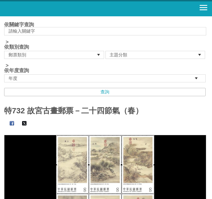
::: (6, 18)
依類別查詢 (16, 46)
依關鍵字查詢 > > (106, 52)
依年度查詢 (16, 70)
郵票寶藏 (34, 8)
